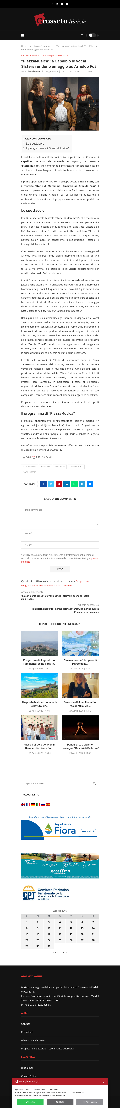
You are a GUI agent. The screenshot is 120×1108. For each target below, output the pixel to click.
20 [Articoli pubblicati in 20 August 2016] (82, 934)
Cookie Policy (28, 1076)
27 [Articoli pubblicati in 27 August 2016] (82, 940)
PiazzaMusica (76, 466)
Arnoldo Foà (29, 466)
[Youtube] (62, 3)
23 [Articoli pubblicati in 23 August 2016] (38, 940)
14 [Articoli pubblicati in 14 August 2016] (93, 928)
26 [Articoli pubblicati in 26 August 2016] (71, 940)
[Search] (82, 35)
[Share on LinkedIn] (66, 484)
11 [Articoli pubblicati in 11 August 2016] (60, 928)
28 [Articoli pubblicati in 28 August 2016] (93, 940)
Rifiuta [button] (60, 1102)
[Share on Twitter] (51, 484)
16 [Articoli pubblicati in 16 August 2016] (38, 934)
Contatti (25, 1023)
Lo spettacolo (35, 143)
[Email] (67, 3)
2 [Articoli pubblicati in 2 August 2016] (38, 922)
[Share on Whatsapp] (74, 484)
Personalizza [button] (90, 1102)
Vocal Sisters (29, 472)
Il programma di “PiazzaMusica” (47, 148)
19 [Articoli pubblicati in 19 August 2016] (71, 934)
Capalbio (45, 466)
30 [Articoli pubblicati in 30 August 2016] (38, 946)
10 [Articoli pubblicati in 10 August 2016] (49, 928)
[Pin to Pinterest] (59, 484)
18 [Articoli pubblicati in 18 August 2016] (60, 934)
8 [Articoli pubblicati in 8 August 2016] (26, 928)
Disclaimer (27, 1067)
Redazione (35, 71)
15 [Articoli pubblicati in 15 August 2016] (26, 934)
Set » (63, 952)
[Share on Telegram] (82, 484)
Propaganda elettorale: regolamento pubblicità (47, 1048)
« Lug (56, 952)
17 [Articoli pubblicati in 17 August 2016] (49, 934)
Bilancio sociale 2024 (33, 1040)
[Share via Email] (90, 484)
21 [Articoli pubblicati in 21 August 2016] (93, 934)
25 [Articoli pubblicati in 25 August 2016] (60, 940)
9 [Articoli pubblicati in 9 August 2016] (38, 928)
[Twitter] (57, 3)
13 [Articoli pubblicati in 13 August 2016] (82, 928)
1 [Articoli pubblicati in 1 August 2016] (26, 922)
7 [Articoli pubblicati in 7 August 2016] (93, 922)
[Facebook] (52, 3)
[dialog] (60, 1093)
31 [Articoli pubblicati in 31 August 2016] (49, 946)
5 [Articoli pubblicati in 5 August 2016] (71, 922)
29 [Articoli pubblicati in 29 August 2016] (26, 946)
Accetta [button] (30, 1102)
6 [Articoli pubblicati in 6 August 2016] (82, 922)
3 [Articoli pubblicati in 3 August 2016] (49, 922)
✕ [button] (104, 1082)
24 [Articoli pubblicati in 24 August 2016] (49, 940)
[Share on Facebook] (43, 484)
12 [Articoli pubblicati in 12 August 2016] (71, 928)
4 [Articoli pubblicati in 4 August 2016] (60, 922)
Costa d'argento (42, 46)
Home (24, 46)
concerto (60, 466)
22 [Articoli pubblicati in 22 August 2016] (26, 940)
